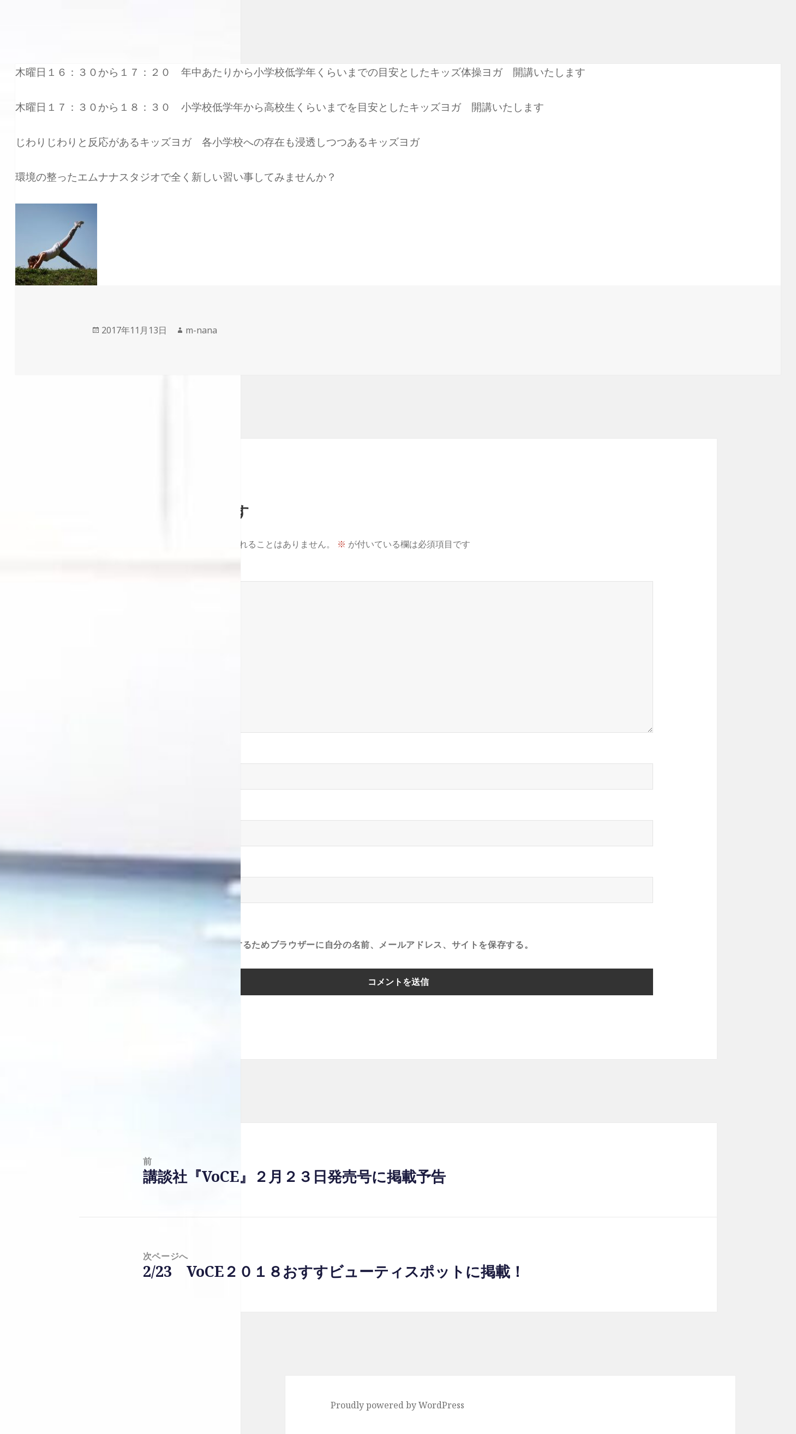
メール (162, 814)
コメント (167, 575)
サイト (156, 870)
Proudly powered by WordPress (397, 1405)
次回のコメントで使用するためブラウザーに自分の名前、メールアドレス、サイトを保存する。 (338, 945)
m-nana (201, 330)
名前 (158, 757)
